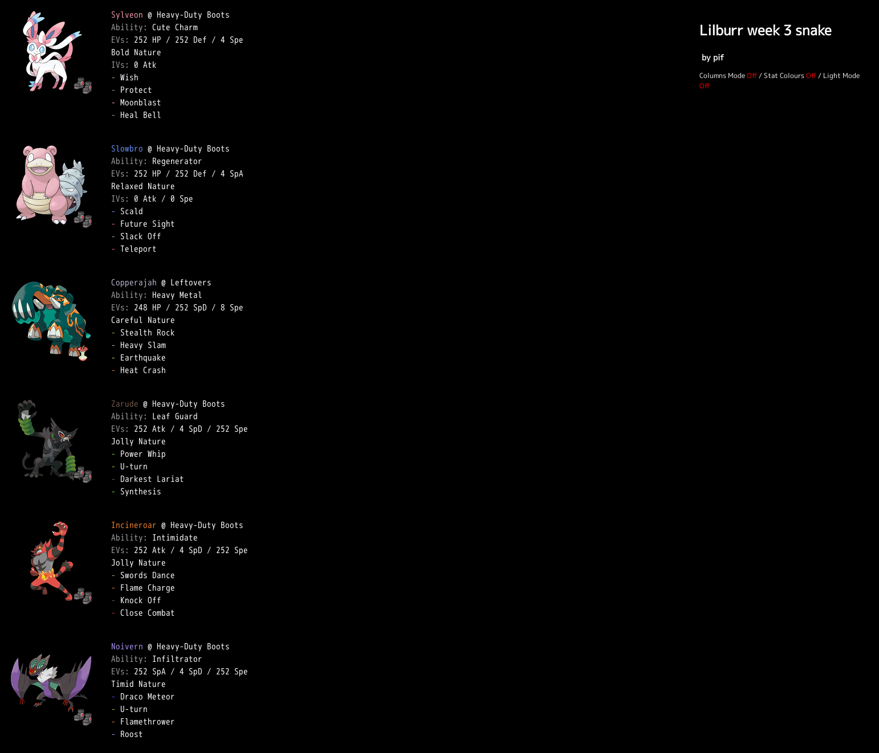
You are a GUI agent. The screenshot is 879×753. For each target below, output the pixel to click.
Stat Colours (784, 75)
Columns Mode (722, 75)
